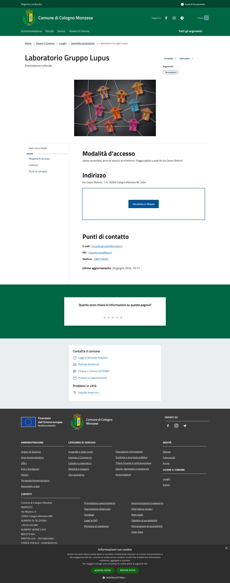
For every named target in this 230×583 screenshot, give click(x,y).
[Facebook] (160, 17)
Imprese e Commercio (80, 457)
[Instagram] (168, 17)
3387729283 (101, 259)
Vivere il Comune (45, 43)
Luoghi (62, 43)
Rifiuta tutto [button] (127, 570)
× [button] (226, 548)
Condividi (170, 59)
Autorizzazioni (123, 474)
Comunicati (169, 457)
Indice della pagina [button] (38, 148)
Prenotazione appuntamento (99, 503)
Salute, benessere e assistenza (132, 469)
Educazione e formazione (129, 451)
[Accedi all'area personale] (193, 4)
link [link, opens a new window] (145, 563)
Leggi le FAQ (91, 520)
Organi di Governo (31, 452)
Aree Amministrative (32, 457)
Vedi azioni (187, 59)
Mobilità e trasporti (78, 469)
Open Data (137, 532)
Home (28, 43)
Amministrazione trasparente (147, 503)
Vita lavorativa (76, 475)
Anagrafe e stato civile (80, 452)
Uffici (24, 463)
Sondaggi (89, 515)
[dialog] (115, 564)
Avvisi (166, 463)
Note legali (137, 515)
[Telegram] (176, 17)
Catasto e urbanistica (79, 463)
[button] (115, 577)
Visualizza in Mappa (144, 204)
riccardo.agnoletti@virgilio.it (106, 246)
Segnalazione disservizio (97, 509)
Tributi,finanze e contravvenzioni (133, 463)
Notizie (167, 452)
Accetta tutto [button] (103, 570)
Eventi (166, 485)
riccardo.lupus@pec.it (100, 252)
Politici (24, 475)
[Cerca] (205, 18)
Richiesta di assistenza (96, 526)
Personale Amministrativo (35, 480)
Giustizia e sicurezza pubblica (131, 457)
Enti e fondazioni (30, 469)
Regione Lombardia (31, 4)
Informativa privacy (142, 509)
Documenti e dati (30, 486)
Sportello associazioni (83, 43)
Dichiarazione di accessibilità (146, 526)
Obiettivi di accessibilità (144, 520)
